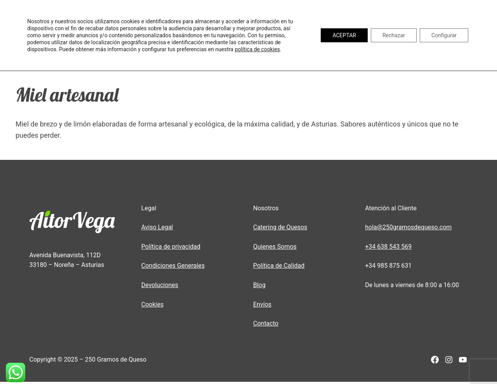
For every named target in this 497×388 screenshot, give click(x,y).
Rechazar (393, 35)
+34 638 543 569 (388, 246)
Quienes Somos (275, 246)
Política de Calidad (278, 265)
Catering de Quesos (280, 227)
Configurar (444, 35)
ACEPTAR (344, 35)
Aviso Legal (157, 227)
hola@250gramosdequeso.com (408, 227)
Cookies (152, 304)
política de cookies (257, 49)
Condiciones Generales (173, 265)
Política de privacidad (170, 246)
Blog (259, 285)
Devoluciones (159, 285)
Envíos (262, 304)
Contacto (265, 323)
